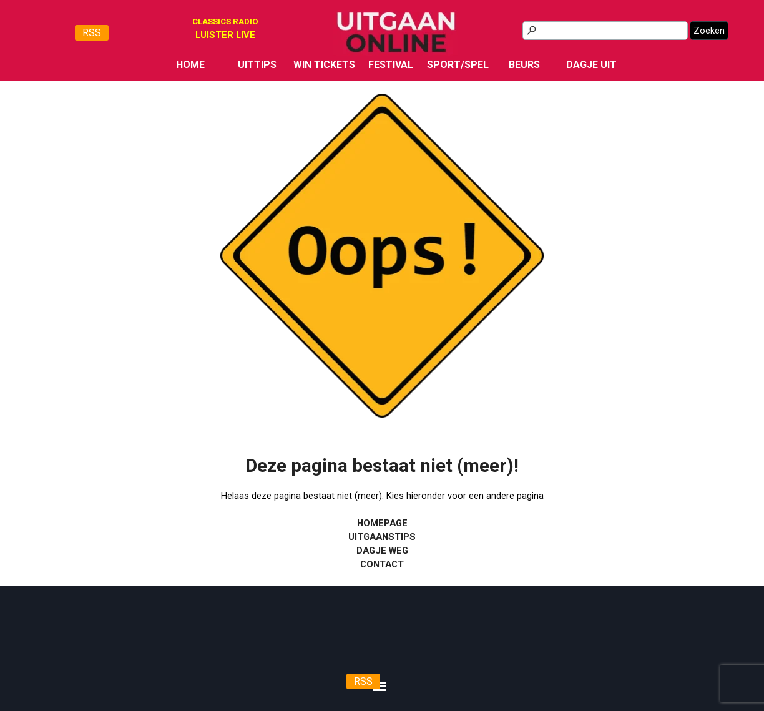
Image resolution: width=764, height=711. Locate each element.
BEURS (524, 65)
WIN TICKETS (324, 65)
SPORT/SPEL (458, 65)
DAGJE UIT (591, 65)
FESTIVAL (390, 65)
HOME (190, 65)
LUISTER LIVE (225, 35)
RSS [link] (91, 33)
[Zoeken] (605, 30)
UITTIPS (257, 65)
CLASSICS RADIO (225, 21)
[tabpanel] (225, 35)
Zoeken (709, 30)
